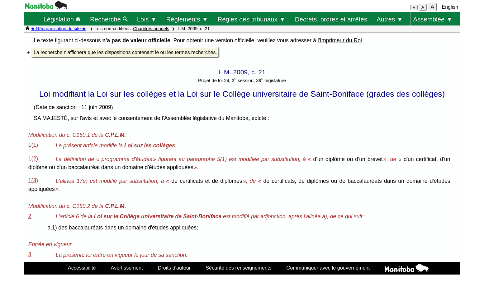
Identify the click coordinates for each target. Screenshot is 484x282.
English (450, 7)
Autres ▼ (390, 19)
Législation (62, 19)
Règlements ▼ (187, 19)
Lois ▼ (147, 19)
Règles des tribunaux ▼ (252, 19)
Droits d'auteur (174, 267)
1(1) (33, 145)
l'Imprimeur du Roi (340, 40)
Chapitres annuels (151, 28)
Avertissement (127, 267)
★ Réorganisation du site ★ (58, 28)
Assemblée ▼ (433, 19)
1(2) (33, 158)
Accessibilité (82, 267)
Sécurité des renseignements (238, 267)
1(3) (33, 180)
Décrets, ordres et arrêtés (331, 19)
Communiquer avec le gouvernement (328, 267)
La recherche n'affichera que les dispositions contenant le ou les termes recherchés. (125, 52)
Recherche (109, 19)
